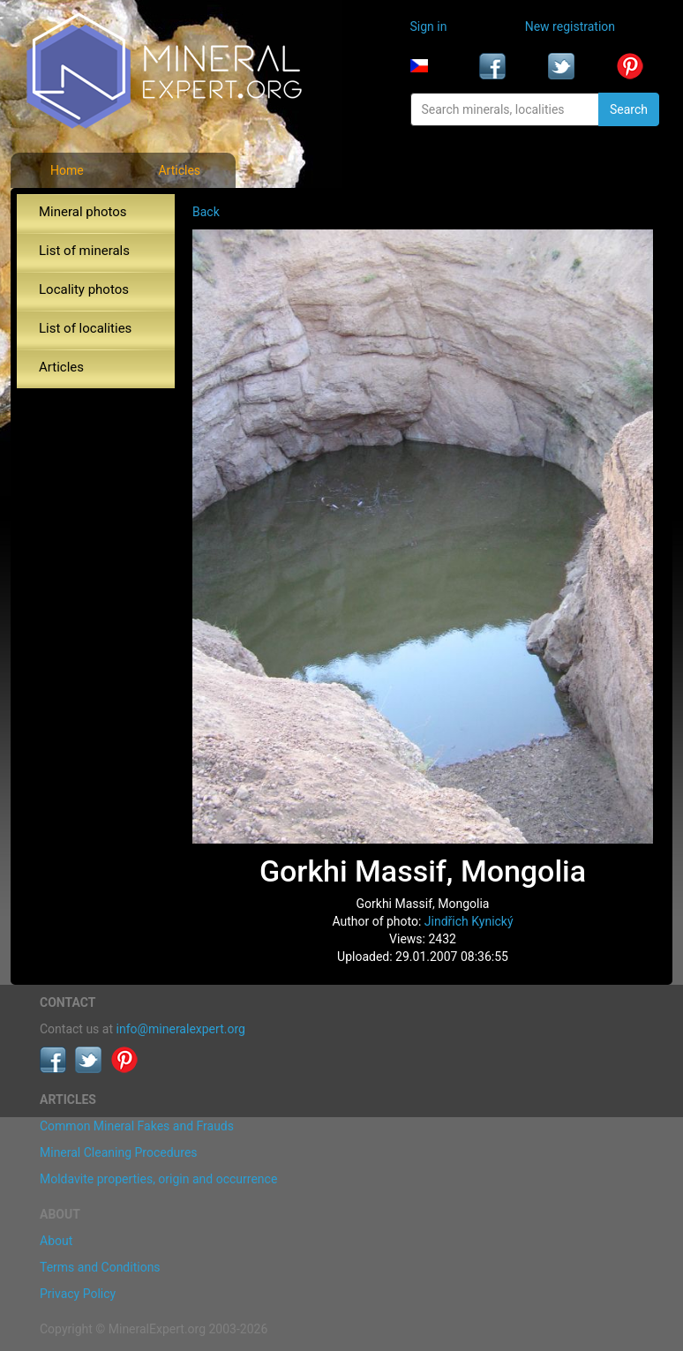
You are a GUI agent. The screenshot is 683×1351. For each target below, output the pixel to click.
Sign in (428, 26)
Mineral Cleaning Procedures (119, 1152)
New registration (570, 26)
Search (629, 109)
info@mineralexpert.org (180, 1029)
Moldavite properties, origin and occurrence (158, 1179)
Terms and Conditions (100, 1267)
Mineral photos (83, 212)
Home (67, 170)
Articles (179, 170)
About (56, 1241)
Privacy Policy (78, 1294)
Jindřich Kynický (469, 921)
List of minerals (84, 251)
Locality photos (84, 289)
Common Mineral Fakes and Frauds (137, 1126)
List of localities (85, 328)
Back (206, 212)
